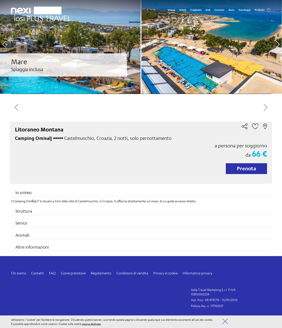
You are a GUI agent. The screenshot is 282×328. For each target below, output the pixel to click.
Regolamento (101, 273)
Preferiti (259, 9)
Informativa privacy (197, 273)
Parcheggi (244, 9)
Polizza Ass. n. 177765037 (207, 306)
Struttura (23, 211)
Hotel (182, 9)
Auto (231, 9)
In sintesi (23, 192)
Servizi (21, 223)
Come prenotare (73, 273)
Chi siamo (18, 273)
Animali (22, 235)
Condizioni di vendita (132, 273)
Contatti (37, 273)
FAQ (52, 273)
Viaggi (171, 9)
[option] (141, 47)
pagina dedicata (91, 323)
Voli (208, 9)
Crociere (219, 9)
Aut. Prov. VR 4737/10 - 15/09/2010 (214, 300)
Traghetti (195, 9)
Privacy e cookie (165, 273)
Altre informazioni (32, 247)
